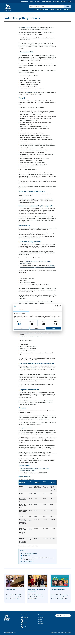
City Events (37, 1)
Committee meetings (46, 1)
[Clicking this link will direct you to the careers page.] (40, 619)
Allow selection (37, 328)
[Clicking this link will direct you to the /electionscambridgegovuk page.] (30, 553)
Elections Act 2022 (25, 27)
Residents (36, 9)
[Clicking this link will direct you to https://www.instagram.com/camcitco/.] (24, 620)
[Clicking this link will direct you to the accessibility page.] (41, 617)
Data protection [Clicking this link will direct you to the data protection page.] (57, 632)
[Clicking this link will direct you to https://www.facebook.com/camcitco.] (24, 617)
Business (47, 9)
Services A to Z (67, 9)
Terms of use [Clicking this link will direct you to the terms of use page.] (68, 632)
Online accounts (58, 9)
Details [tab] (37, 309)
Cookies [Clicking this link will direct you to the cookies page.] (52, 632)
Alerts (31, 1)
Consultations (56, 1)
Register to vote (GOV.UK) (26, 52)
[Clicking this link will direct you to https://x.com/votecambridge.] (28, 561)
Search (67, 6)
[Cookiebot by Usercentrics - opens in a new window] (56, 306)
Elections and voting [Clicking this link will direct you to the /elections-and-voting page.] (16, 13)
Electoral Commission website (28, 470)
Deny (22, 328)
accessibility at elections (31, 92)
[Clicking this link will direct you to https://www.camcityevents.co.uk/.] (40, 621)
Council (52, 9)
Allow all (53, 328)
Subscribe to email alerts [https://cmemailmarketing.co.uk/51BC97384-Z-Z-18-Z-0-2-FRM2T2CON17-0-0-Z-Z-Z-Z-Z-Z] (63, 615)
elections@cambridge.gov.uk (30, 367)
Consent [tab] (21, 309)
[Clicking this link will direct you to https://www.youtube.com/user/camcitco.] (24, 627)
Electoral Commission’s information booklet (34, 468)
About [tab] (54, 309)
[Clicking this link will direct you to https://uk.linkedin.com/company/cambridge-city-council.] (24, 622)
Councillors (63, 1)
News (69, 1)
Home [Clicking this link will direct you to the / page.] (5, 13)
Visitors (42, 9)
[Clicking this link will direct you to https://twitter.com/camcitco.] (22, 624)
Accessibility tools (24, 1)
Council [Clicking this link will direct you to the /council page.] (9, 13)
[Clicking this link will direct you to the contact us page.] (40, 623)
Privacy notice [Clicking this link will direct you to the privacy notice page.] (63, 632)
